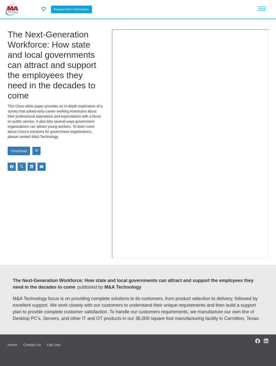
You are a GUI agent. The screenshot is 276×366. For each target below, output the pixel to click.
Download (19, 151)
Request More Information (71, 9)
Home (12, 345)
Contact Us (32, 345)
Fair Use (53, 345)
